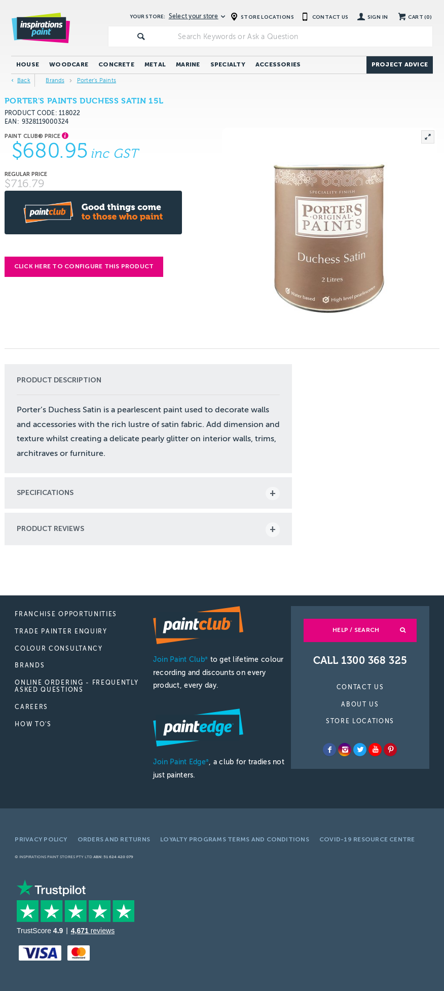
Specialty (227, 64)
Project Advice (400, 64)
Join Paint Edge (181, 762)
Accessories (278, 64)
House (27, 64)
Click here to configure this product (84, 266)
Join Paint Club (180, 659)
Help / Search (355, 629)
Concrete (116, 64)
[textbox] (303, 36)
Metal (155, 64)
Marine (188, 64)
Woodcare (68, 64)
